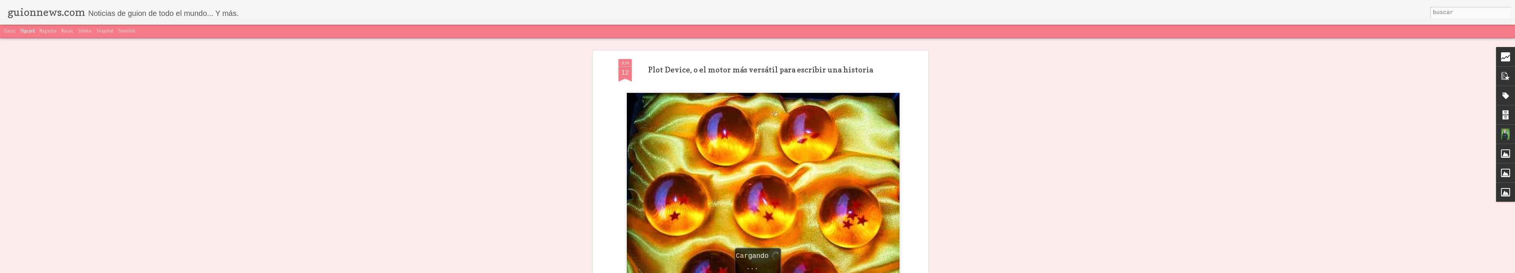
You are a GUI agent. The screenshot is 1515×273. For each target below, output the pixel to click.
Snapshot (105, 31)
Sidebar (85, 31)
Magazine (48, 31)
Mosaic (67, 31)
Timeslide (127, 31)
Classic (10, 31)
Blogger (908, 268)
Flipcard (27, 31)
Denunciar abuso (935, 268)
